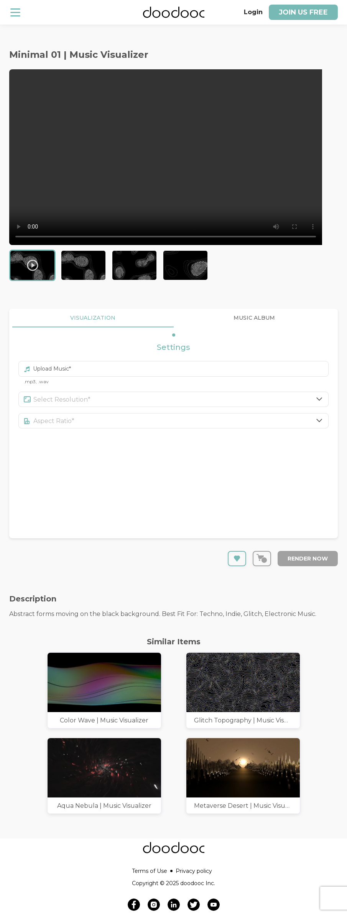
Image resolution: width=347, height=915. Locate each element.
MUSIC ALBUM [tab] (254, 318)
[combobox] (181, 399)
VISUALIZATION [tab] (93, 318)
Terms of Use (152, 871)
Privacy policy (194, 871)
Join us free (303, 12)
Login (253, 12)
